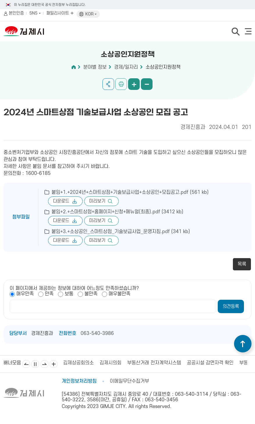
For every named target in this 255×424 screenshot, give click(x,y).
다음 (44, 364)
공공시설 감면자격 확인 (210, 363)
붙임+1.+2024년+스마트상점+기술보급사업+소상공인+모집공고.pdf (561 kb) (130, 192)
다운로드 (61, 201)
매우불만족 (119, 294)
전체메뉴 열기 (248, 31)
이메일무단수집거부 (129, 381)
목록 (242, 264)
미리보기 (97, 201)
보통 (69, 294)
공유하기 (108, 84)
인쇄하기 (121, 84)
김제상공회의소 (78, 363)
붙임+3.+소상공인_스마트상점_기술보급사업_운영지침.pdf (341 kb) (121, 231)
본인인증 (16, 13)
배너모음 (53, 364)
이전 (26, 364)
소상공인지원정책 (163, 67)
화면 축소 (147, 84)
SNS (35, 13)
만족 (49, 294)
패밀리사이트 (60, 13)
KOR (91, 14)
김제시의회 (110, 363)
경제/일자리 (126, 67)
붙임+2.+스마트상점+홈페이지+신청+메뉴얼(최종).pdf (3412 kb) (117, 211)
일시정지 (35, 364)
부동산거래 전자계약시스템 (154, 363)
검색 (235, 31)
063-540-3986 (97, 333)
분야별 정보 (95, 67)
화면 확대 (134, 84)
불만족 (91, 294)
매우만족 (25, 294)
